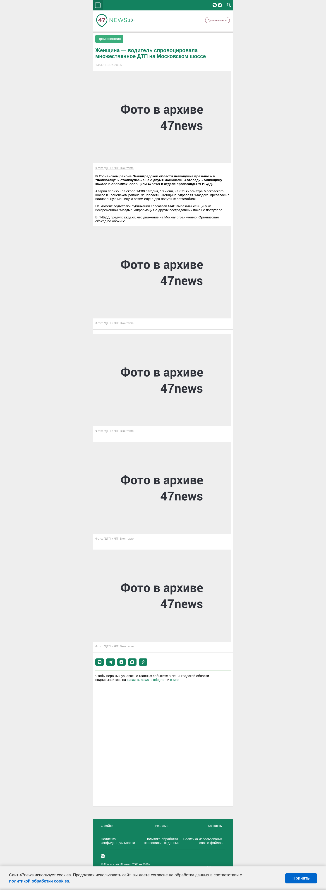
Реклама (161, 826)
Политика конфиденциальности (118, 841)
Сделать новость (217, 20)
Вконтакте (215, 5)
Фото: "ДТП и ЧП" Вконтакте (114, 168)
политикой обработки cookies (39, 881)
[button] (99, 662)
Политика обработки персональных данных (162, 841)
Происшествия (109, 39)
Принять (301, 878)
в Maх (174, 680)
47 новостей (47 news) (117, 864)
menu (98, 5)
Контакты (215, 826)
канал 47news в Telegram (146, 680)
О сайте (107, 826)
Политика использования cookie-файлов (203, 841)
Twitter (220, 5)
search (228, 5)
